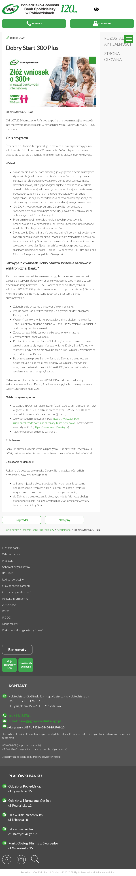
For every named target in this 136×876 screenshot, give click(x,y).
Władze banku (11, 554)
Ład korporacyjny (13, 579)
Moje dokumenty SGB (9, 665)
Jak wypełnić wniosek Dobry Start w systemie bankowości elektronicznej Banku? (49, 265)
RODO (6, 617)
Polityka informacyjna (15, 598)
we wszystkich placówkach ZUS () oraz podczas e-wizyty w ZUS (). (53, 423)
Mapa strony (10, 623)
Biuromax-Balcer (106, 872)
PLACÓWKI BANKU (25, 776)
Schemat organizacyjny (16, 566)
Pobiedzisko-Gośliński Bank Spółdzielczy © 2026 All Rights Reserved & (68, 872)
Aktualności (9, 604)
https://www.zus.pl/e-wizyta (51, 427)
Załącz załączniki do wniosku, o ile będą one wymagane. (46, 332)
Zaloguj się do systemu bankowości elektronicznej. (43, 306)
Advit (92, 872)
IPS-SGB (7, 573)
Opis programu (17, 138)
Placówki (7, 560)
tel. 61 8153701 (19, 716)
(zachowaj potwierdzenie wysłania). (35, 431)
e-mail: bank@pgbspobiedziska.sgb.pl (34, 721)
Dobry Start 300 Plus (32, 47)
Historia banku (11, 547)
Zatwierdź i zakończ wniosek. (31, 336)
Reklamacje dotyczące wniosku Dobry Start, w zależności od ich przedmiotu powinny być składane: (45, 472)
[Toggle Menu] (129, 39)
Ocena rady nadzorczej (16, 592)
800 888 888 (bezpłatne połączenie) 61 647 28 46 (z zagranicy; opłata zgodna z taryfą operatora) (34, 747)
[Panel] (96, 9)
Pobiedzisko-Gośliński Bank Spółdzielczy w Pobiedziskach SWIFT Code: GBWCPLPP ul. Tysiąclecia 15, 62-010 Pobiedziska (48, 701)
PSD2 (6, 611)
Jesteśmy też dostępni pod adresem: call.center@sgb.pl (31, 756)
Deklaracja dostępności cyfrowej (22, 630)
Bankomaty (17, 649)
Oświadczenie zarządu (16, 585)
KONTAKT (18, 686)
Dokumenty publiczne (26, 665)
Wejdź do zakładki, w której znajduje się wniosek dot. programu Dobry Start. (51, 313)
